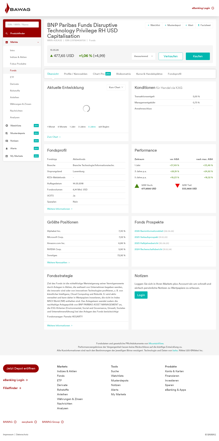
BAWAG (10, 421)
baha (175, 350)
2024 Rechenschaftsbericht (148, 249)
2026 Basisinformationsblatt (149, 231)
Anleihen (14, 97)
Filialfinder (12, 388)
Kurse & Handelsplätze (149, 73)
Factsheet (204, 25)
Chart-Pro (102, 74)
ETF (12, 77)
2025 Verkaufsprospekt (146, 237)
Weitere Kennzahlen (58, 262)
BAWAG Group (53, 421)
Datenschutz (22, 434)
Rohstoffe (15, 90)
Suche (115, 371)
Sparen (169, 385)
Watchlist (153, 25)
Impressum (8, 434)
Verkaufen (171, 56)
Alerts (114, 389)
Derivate (14, 84)
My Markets (118, 394)
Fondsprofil (174, 73)
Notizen (116, 385)
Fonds (13, 70)
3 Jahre (82, 126)
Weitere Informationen (60, 209)
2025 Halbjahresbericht (146, 243)
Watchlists (117, 375)
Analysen (14, 117)
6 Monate (62, 126)
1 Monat (51, 126)
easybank (29, 421)
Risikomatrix (123, 73)
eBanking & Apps (175, 389)
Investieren (172, 380)
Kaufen (198, 56)
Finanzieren (172, 375)
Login (141, 295)
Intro (12, 50)
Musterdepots (119, 380)
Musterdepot (172, 25)
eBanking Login (203, 8)
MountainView (156, 343)
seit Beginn (104, 126)
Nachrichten (16, 110)
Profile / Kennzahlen (75, 73)
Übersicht (53, 73)
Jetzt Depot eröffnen (21, 368)
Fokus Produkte (18, 63)
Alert (189, 25)
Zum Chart (54, 137)
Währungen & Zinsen (20, 104)
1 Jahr (72, 126)
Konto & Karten (174, 371)
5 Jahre (92, 126)
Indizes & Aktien (18, 57)
